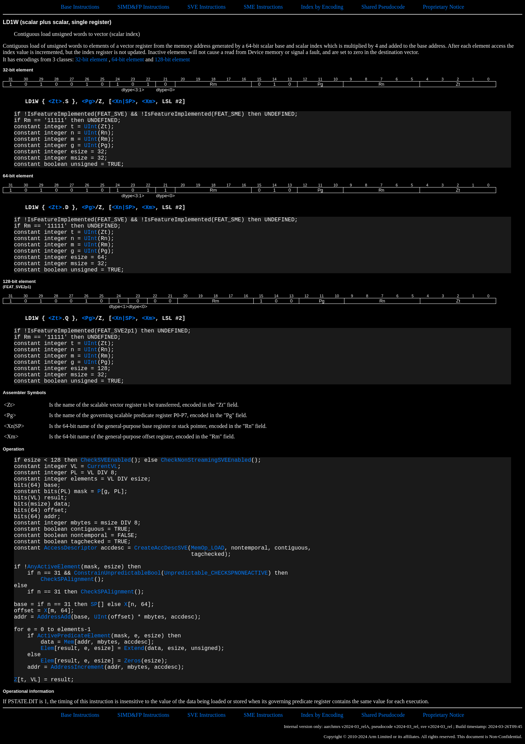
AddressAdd (54, 617)
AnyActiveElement (54, 567)
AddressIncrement (77, 667)
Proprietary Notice (443, 7)
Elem (47, 648)
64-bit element (128, 59)
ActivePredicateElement (74, 636)
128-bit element (172, 59)
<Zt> (55, 102)
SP (94, 604)
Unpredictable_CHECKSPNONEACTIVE (216, 573)
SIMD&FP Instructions (143, 7)
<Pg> (88, 102)
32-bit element (91, 59)
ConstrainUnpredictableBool (117, 573)
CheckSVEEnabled (106, 460)
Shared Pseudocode (383, 7)
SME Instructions (263, 7)
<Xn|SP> (123, 102)
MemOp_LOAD (207, 548)
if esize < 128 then (47, 460)
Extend (134, 648)
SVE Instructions (207, 7)
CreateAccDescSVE (161, 548)
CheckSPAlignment (67, 579)
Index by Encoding (322, 7)
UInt (90, 127)
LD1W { (36, 102)
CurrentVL (102, 466)
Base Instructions (80, 7)
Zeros (132, 661)
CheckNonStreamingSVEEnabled (206, 460)
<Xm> (148, 102)
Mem (69, 642)
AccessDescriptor (70, 548)
